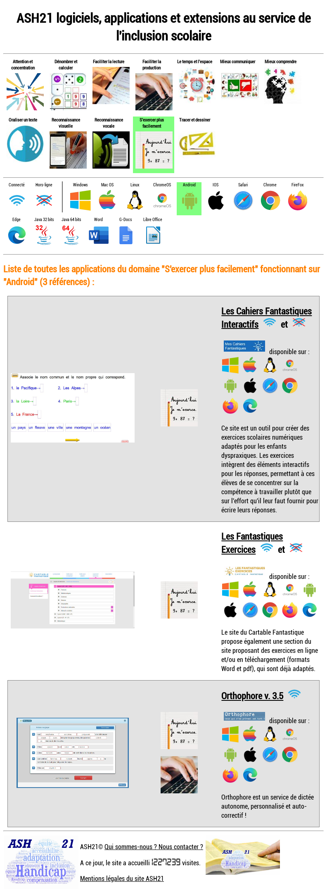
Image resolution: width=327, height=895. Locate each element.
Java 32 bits (44, 219)
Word (98, 219)
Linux (134, 185)
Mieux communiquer (237, 61)
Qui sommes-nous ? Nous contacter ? (153, 846)
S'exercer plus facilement (152, 123)
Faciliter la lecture (108, 61)
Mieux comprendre (280, 61)
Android (189, 185)
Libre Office (152, 219)
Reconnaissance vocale (109, 123)
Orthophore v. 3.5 (252, 695)
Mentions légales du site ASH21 (122, 878)
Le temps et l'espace (194, 61)
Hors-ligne (44, 185)
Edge (16, 219)
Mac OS (107, 185)
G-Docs (125, 219)
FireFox (297, 185)
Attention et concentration (23, 64)
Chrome (270, 185)
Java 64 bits (71, 219)
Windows (80, 185)
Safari (243, 185)
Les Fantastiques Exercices (252, 543)
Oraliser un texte (23, 120)
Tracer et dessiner (194, 120)
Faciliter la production (151, 64)
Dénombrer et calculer (65, 64)
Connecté (17, 185)
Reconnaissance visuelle (66, 123)
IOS (215, 185)
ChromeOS (162, 185)
